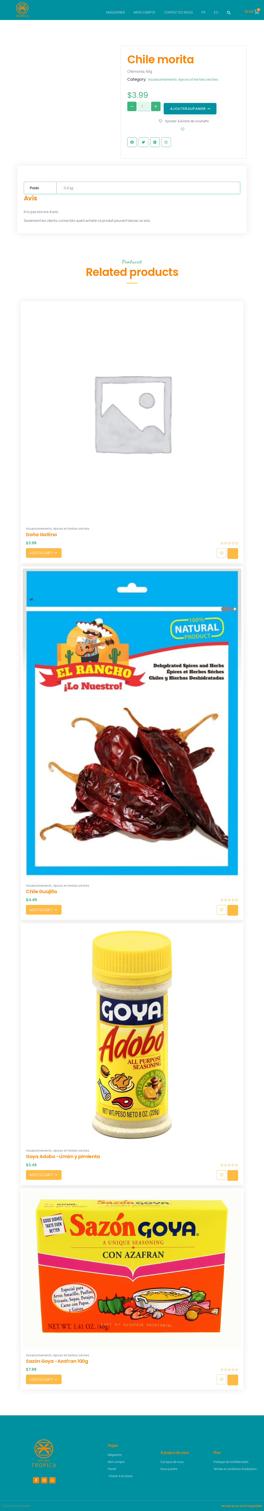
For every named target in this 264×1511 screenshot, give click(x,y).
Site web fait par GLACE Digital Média (241, 1505)
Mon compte (145, 12)
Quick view (232, 552)
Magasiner (115, 12)
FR (203, 12)
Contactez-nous (178, 12)
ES (216, 12)
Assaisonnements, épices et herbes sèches (183, 79)
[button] (228, 13)
